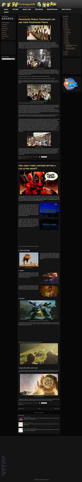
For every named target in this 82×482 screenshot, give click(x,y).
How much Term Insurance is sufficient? (30, 428)
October (67, 30)
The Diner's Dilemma (27, 417)
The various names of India (28, 422)
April (66, 40)
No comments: (35, 156)
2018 (65, 24)
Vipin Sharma (4, 30)
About (6, 12)
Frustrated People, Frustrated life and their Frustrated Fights (37, 21)
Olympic (3, 468)
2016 (65, 27)
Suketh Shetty (4, 24)
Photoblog (39, 9)
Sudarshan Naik (5, 28)
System (3, 474)
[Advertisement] (39, 239)
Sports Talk (27, 9)
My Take (24, 158)
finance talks (4, 459)
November (67, 29)
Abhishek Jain (4, 26)
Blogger (47, 479)
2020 (65, 21)
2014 (65, 53)
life (21, 158)
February (67, 43)
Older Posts (56, 408)
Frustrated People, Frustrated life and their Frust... (71, 46)
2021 (65, 19)
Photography (4, 469)
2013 (65, 54)
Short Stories (66, 9)
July (66, 35)
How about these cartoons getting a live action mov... (70, 48)
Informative (4, 461)
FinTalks (15, 9)
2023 (65, 18)
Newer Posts (21, 408)
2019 (65, 23)
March (66, 42)
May (66, 39)
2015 (65, 51)
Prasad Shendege (5, 36)
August (66, 34)
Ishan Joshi (4, 32)
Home (6, 9)
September (67, 32)
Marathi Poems (52, 9)
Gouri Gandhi (4, 34)
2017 (65, 26)
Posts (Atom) (41, 412)
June (66, 37)
